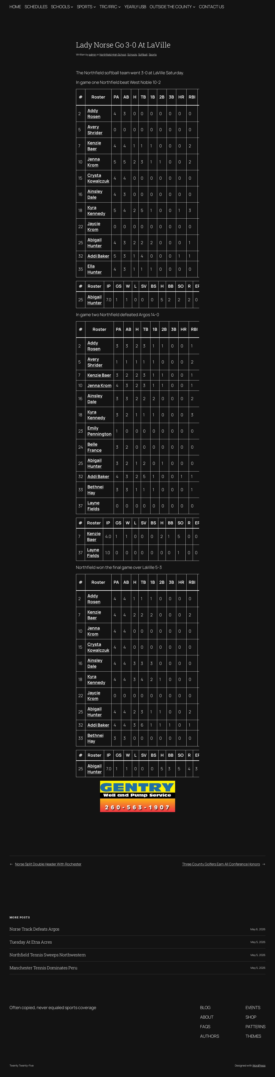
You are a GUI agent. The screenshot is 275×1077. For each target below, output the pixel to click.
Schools (60, 7)
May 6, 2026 (257, 929)
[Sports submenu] (94, 7)
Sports (84, 7)
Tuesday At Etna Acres (31, 942)
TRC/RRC (108, 7)
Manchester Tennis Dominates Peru (43, 967)
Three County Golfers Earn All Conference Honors (221, 864)
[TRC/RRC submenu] (119, 7)
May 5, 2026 (258, 942)
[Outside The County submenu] (194, 7)
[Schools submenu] (72, 7)
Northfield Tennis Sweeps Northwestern (48, 954)
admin (92, 54)
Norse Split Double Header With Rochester (48, 864)
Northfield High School (112, 54)
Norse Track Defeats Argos (34, 929)
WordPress (258, 1065)
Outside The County (171, 7)
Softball (142, 54)
